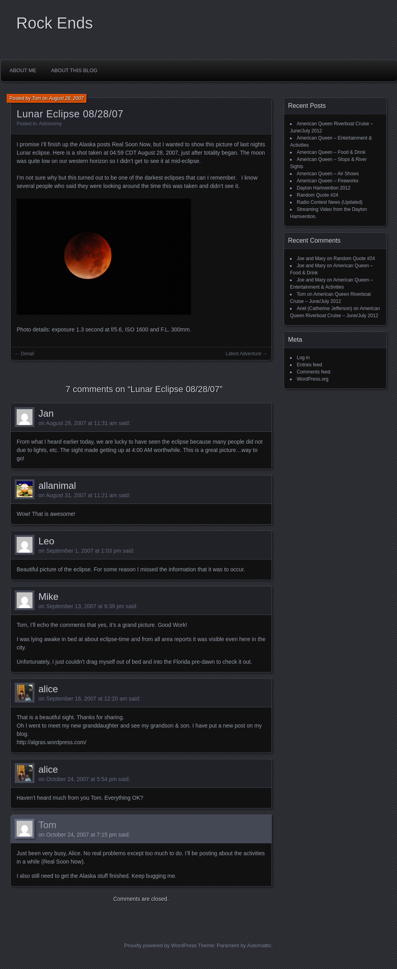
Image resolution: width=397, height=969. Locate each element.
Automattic (259, 945)
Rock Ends (54, 23)
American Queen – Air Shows (328, 173)
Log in (303, 357)
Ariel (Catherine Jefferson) (324, 308)
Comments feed (313, 372)
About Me (23, 70)
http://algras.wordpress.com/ (51, 742)
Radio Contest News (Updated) (330, 202)
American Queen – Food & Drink (331, 152)
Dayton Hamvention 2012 (323, 188)
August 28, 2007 (66, 98)
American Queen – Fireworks (327, 181)
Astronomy (50, 123)
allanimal (57, 485)
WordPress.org (312, 379)
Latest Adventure (243, 353)
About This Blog (74, 70)
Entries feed (309, 365)
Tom (36, 98)
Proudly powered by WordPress (160, 945)
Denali (27, 353)
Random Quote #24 (317, 195)
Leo (46, 541)
